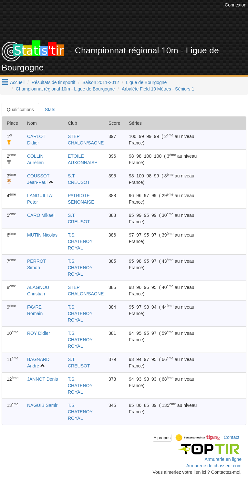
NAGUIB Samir (42, 405)
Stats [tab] (50, 109)
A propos (162, 437)
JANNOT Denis (42, 379)
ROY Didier (38, 333)
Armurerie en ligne (223, 459)
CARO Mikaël (41, 215)
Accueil (17, 82)
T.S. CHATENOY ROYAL (80, 241)
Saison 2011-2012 (100, 82)
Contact (231, 437)
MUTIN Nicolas (42, 235)
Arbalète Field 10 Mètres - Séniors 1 (158, 88)
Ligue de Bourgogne (146, 82)
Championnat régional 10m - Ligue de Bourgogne (65, 88)
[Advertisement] (128, 24)
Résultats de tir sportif (53, 82)
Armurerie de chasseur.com (214, 465)
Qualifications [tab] (20, 109)
